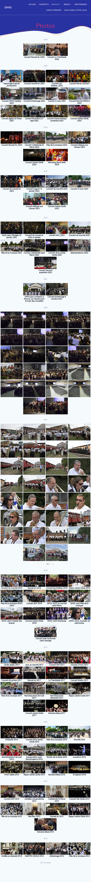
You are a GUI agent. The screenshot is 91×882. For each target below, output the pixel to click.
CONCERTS (44, 4)
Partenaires (81, 4)
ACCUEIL (32, 4)
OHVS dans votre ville (75, 10)
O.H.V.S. (55, 4)
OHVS (8, 7)
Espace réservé (53, 10)
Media (67, 4)
